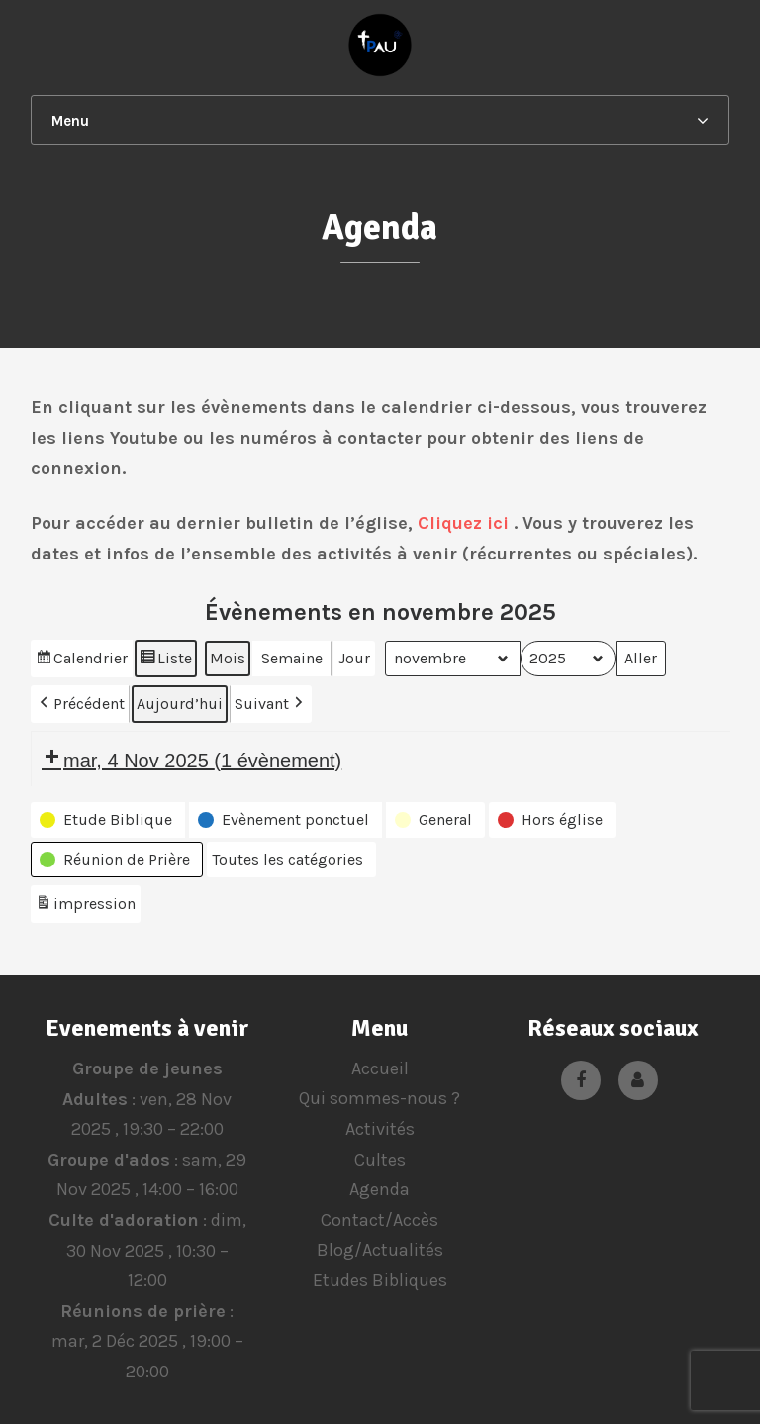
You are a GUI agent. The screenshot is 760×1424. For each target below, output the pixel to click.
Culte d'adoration (123, 1220)
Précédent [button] (80, 704)
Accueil (380, 1068)
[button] (108, 820)
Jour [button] (354, 658)
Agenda (379, 1189)
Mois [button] (227, 658)
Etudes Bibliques (380, 1280)
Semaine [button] (292, 658)
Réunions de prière (143, 1311)
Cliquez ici (463, 523)
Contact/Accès (379, 1220)
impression (85, 906)
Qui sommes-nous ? (379, 1098)
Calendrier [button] (81, 661)
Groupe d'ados (109, 1159)
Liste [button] (165, 661)
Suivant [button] (271, 704)
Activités (380, 1129)
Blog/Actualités (380, 1250)
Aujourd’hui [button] (180, 703)
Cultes (380, 1159)
